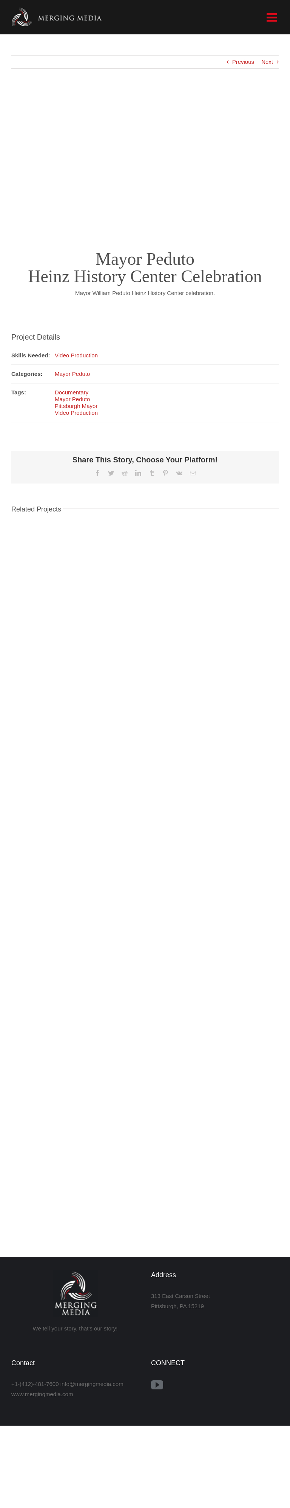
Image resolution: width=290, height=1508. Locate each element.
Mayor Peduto (72, 374)
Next (267, 62)
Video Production (76, 355)
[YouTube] (157, 1385)
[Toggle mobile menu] (273, 17)
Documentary (71, 392)
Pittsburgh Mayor (76, 406)
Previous (243, 62)
